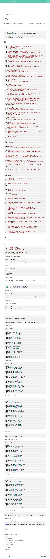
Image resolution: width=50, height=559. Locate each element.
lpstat (8, 556)
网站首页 (47, 1)
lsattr (45, 556)
